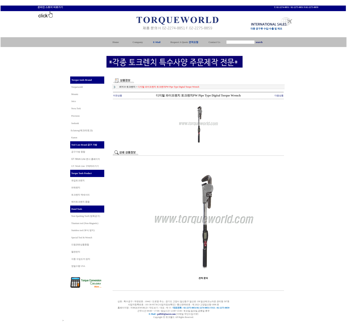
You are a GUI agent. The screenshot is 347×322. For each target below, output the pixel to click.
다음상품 (279, 95)
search (259, 42)
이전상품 (117, 95)
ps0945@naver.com (166, 314)
